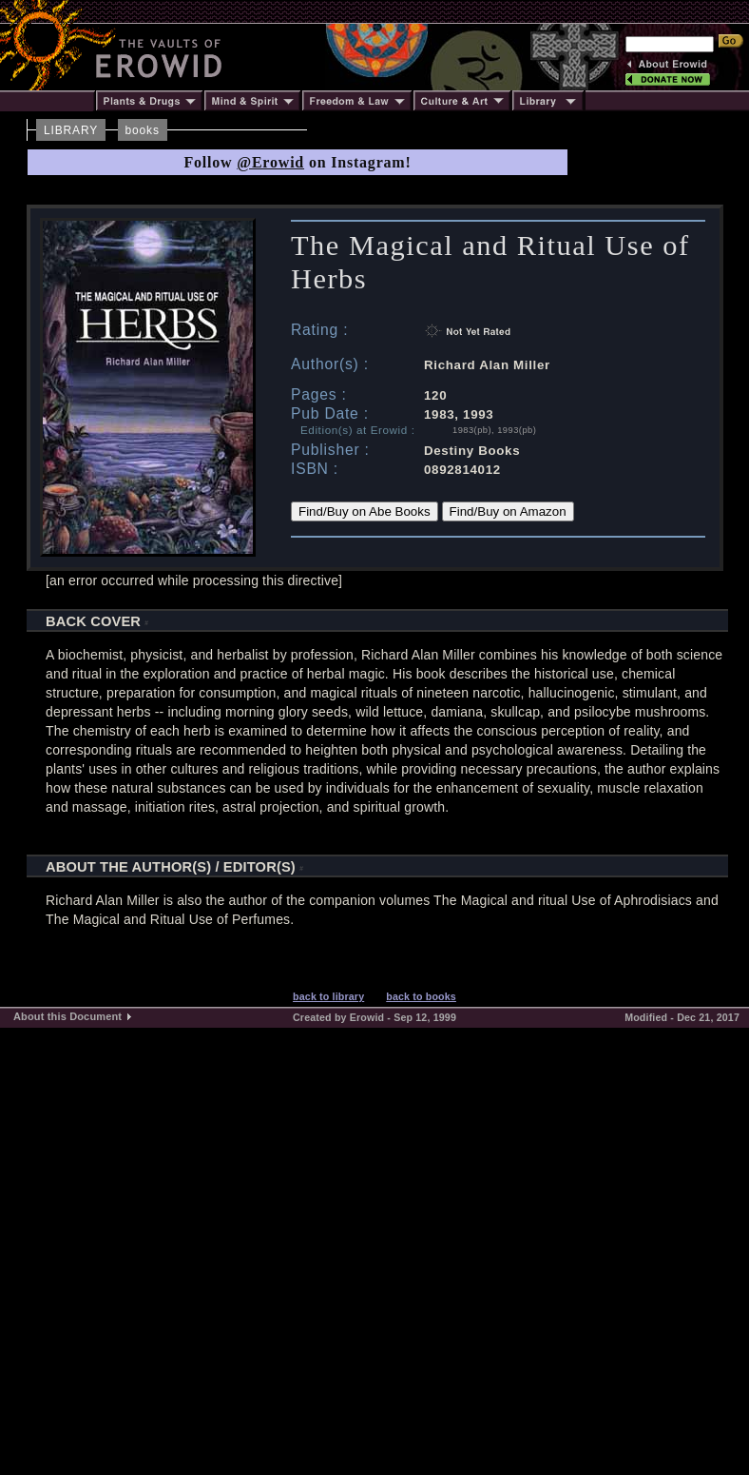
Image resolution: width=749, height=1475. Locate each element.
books (142, 130)
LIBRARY (71, 130)
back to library (328, 996)
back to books (421, 996)
